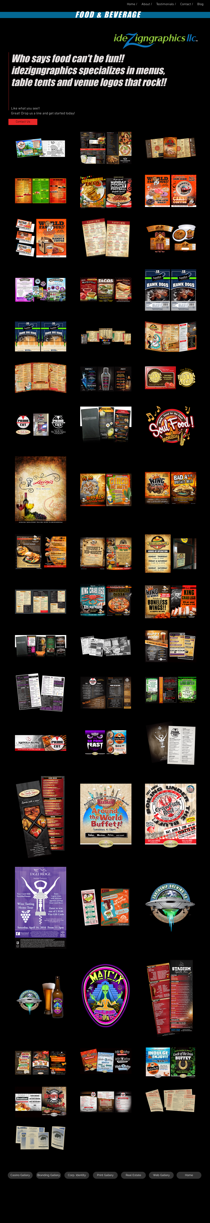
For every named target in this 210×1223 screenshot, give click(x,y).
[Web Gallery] (161, 1175)
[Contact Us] (22, 122)
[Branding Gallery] (48, 1175)
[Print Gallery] (105, 1175)
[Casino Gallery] (20, 1175)
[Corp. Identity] (76, 1175)
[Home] (189, 1175)
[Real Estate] (133, 1175)
